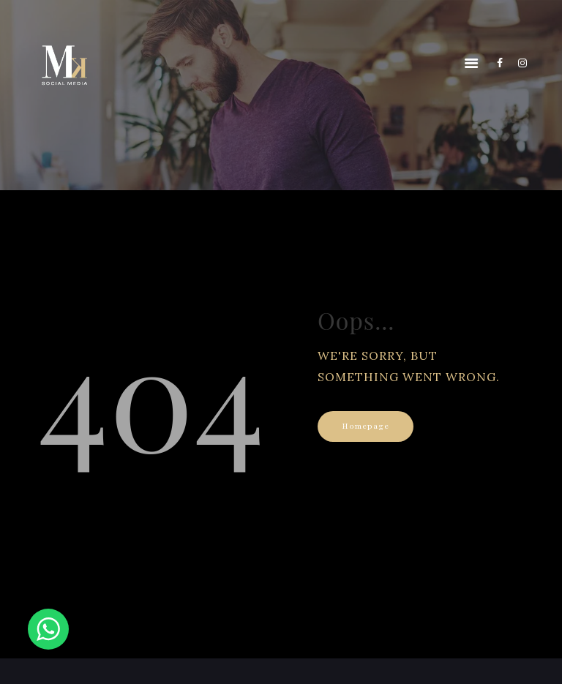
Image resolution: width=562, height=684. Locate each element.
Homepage (365, 426)
